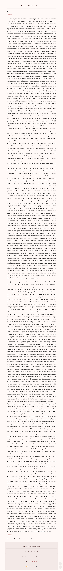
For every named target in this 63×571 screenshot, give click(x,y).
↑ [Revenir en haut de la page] (60, 563)
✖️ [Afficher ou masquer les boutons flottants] (36, 566)
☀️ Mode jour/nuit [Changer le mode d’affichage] (29, 566)
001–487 (30, 6)
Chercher (39, 6)
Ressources (39, 557)
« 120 (8, 15)
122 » (11, 15)
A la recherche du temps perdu (31, 546)
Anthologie (23, 557)
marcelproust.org (32, 561)
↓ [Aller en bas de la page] (60, 567)
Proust (23, 6)
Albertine (31, 557)
